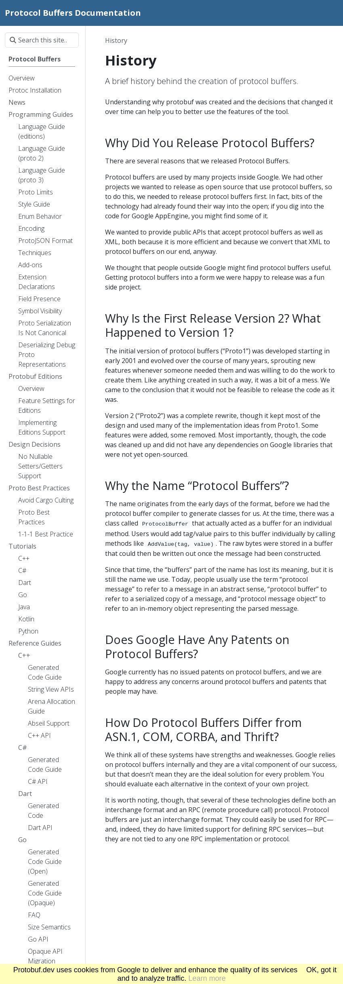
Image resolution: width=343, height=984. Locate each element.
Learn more (206, 978)
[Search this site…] (42, 40)
